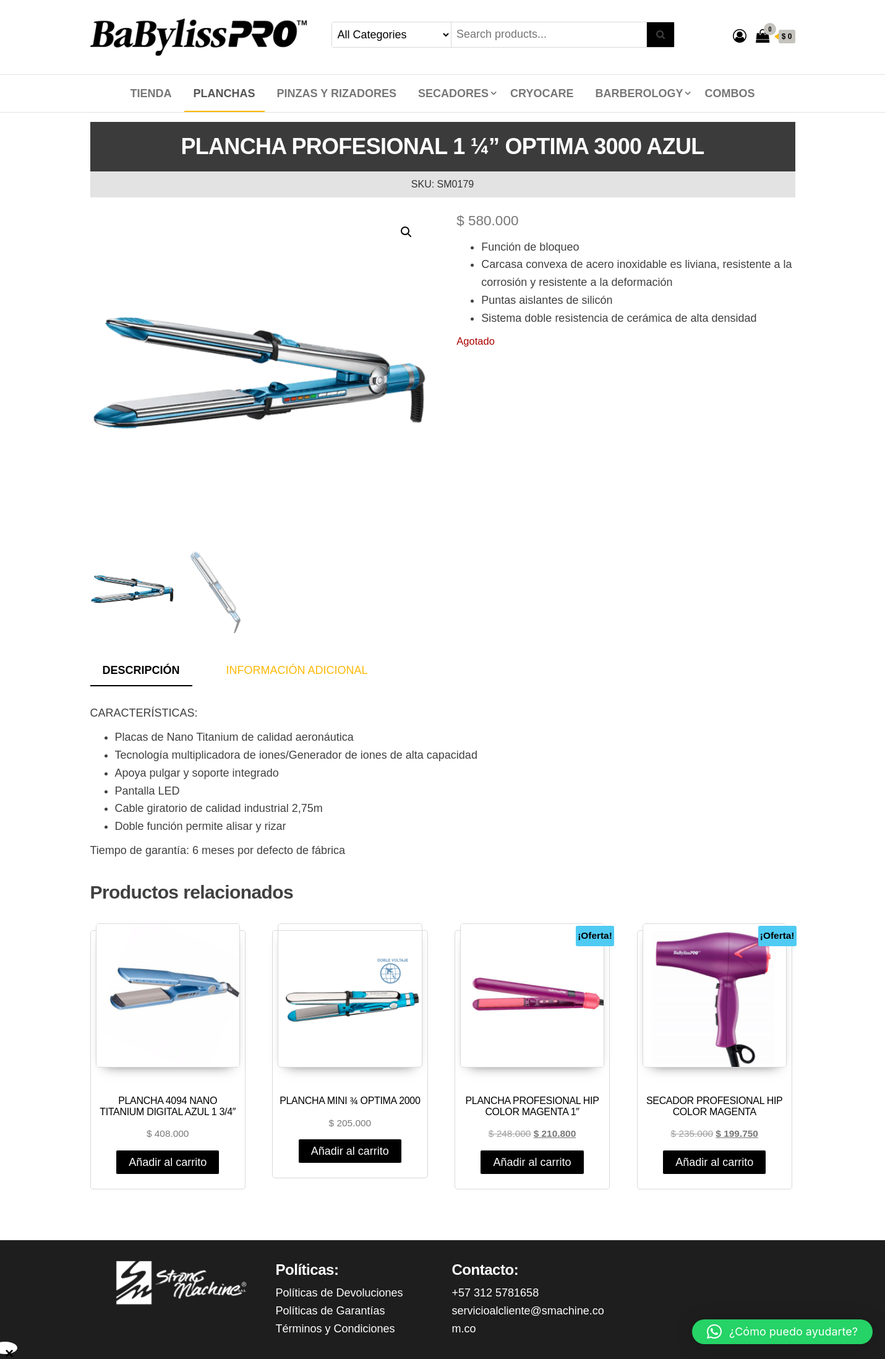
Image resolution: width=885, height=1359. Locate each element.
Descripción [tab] (141, 670)
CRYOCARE (541, 93)
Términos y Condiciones (335, 1328)
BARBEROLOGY (639, 93)
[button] (406, 232)
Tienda (151, 93)
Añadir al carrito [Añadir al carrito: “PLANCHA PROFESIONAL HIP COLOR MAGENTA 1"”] (532, 1162)
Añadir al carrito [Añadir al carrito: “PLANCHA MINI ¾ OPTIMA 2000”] (350, 1151)
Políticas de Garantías (330, 1311)
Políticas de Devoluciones (339, 1293)
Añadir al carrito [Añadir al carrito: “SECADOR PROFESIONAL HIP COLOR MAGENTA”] (714, 1162)
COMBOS (729, 93)
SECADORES (453, 93)
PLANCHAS (224, 93)
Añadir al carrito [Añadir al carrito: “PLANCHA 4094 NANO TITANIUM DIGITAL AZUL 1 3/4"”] (168, 1162)
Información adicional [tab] (297, 670)
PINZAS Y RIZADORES (336, 93)
